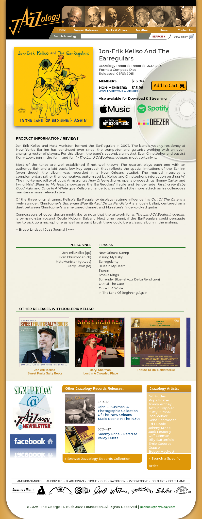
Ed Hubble (157, 424)
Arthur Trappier (161, 408)
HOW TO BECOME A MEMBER (119, 91)
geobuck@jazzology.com (157, 507)
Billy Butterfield (161, 440)
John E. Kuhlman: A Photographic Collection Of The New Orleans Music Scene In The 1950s (119, 413)
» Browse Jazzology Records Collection (97, 459)
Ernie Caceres (160, 443)
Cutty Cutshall (160, 412)
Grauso (154, 447)
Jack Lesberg (160, 432)
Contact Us (185, 30)
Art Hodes (157, 396)
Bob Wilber (158, 416)
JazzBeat (142, 30)
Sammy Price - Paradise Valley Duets (117, 436)
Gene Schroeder (162, 420)
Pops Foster (159, 400)
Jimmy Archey (160, 404)
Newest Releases (86, 30)
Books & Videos (116, 30)
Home (61, 30)
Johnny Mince (160, 428)
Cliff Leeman (159, 436)
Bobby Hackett (161, 451)
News (164, 30)
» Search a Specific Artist (164, 462)
